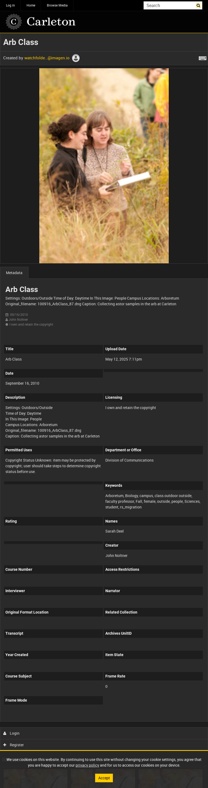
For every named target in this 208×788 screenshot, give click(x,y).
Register (13, 744)
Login (11, 733)
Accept (104, 777)
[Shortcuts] (202, 57)
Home (31, 5)
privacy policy (87, 765)
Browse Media (57, 5)
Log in (10, 5)
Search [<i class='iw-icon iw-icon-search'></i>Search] (199, 5)
